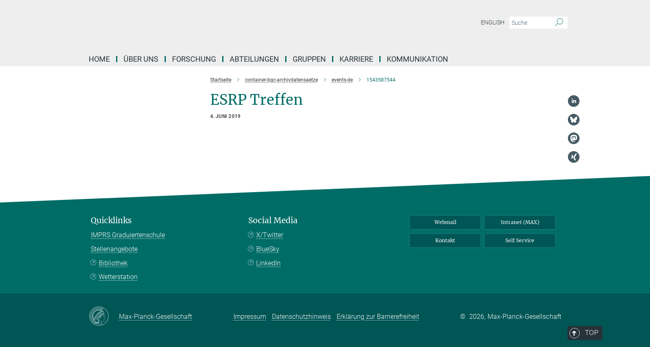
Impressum (249, 316)
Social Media (273, 220)
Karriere (356, 59)
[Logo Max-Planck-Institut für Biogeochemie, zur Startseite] (244, 24)
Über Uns (141, 59)
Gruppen (309, 59)
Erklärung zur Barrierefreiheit (378, 316)
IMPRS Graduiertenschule (128, 235)
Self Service (519, 240)
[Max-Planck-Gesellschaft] (104, 317)
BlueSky (267, 249)
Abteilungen (254, 59)
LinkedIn (268, 263)
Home (99, 59)
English (492, 22)
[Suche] (559, 23)
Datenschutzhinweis (301, 316)
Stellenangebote (114, 249)
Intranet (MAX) (520, 222)
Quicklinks (111, 220)
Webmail (445, 222)
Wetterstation (118, 277)
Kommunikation (417, 59)
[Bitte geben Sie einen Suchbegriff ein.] (529, 22)
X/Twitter (269, 235)
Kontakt (445, 240)
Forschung (194, 59)
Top (549, 186)
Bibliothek (113, 263)
